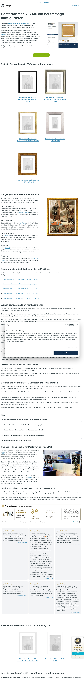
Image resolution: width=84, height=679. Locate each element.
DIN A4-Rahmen (24, 212)
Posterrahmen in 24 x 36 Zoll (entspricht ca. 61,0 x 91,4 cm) (20, 293)
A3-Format (23, 223)
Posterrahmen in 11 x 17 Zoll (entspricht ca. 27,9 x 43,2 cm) (20, 279)
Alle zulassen (66, 353)
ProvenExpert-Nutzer (48, 578)
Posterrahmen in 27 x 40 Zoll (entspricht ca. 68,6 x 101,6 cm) (21, 298)
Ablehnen (42, 353)
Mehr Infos (77, 522)
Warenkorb (77, 5)
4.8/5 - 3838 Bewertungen (41, 2)
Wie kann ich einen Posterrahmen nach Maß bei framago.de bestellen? (26, 419)
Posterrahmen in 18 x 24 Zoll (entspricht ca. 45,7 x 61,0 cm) (20, 288)
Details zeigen (71, 347)
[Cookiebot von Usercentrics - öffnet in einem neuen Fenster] (66, 325)
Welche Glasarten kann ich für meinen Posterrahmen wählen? (23, 430)
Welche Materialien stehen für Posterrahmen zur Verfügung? (23, 425)
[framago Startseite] (6, 5)
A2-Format (7, 235)
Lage (3, 452)
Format (7, 248)
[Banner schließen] (77, 324)
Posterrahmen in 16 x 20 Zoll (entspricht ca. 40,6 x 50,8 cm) (20, 284)
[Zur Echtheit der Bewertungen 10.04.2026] (78, 656)
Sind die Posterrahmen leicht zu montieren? (18, 440)
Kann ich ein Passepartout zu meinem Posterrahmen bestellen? (24, 435)
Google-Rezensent (22, 542)
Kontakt (30, 477)
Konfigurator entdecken (41, 55)
